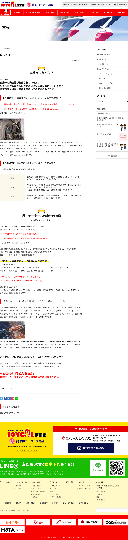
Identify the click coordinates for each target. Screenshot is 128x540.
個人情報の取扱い (14, 510)
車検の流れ (36, 494)
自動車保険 (108, 12)
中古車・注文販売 (33, 12)
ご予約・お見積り (55, 497)
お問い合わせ (123, 4)
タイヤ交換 (64, 12)
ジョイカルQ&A (111, 4)
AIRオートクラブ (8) (106, 83)
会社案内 (74, 4)
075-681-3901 (78, 438)
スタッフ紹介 (83, 4)
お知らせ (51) (102, 59)
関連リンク (3, 510)
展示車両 (18, 485)
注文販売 (18, 488)
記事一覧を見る (112, 156)
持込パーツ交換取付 (39, 491)
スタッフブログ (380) (104, 73)
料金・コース (37, 488)
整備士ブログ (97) (103, 69)
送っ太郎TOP (100, 491)
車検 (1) (102, 78)
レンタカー (93, 12)
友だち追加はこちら (98, 471)
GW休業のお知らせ (103, 113)
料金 (97, 497)
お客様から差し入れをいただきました (107, 125)
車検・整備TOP (37, 485)
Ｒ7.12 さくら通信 (104, 134)
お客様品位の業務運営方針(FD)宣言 (107, 485)
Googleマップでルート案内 (26, 450)
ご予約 (35, 497)
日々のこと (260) (105, 88)
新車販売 (17, 12)
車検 (5, 388)
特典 (51, 491)
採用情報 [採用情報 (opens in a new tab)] (101, 4)
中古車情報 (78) (102, 64)
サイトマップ (27, 510)
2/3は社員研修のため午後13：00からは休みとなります (111, 119)
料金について (54, 488)
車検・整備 (50, 12)
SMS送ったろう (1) (103, 54)
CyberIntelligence (81, 537)
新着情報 (66, 4)
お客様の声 (92, 4)
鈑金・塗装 (79, 12)
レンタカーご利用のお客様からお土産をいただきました (107, 145)
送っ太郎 (121, 12)
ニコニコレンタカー (85, 485)
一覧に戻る (6, 48)
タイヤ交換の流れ (55, 494)
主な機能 (99, 494)
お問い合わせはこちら (93, 448)
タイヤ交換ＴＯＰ (55, 485)
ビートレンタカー (84, 488)
